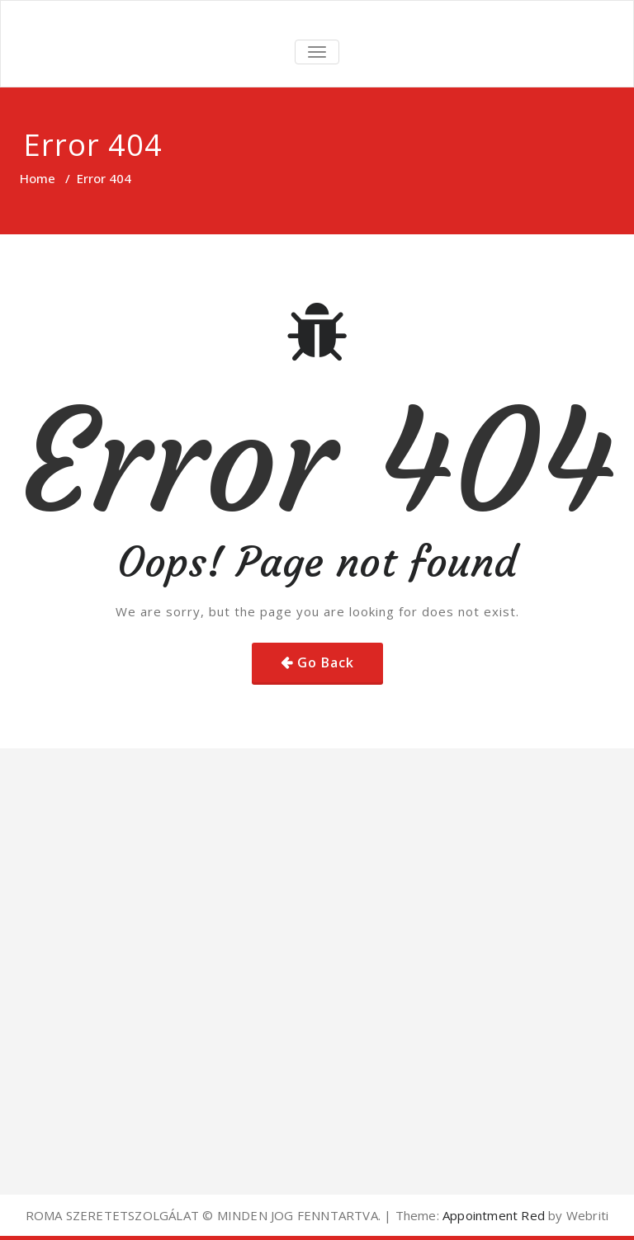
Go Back (325, 662)
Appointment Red (492, 1215)
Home (37, 178)
